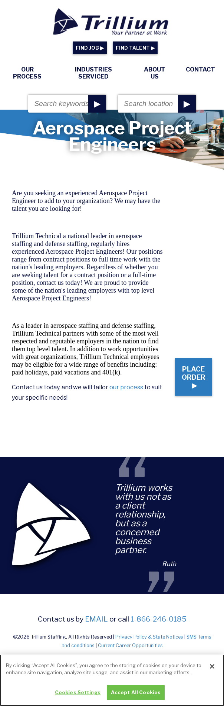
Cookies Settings (78, 696)
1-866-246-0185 (159, 619)
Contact (200, 69)
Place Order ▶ (193, 377)
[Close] (212, 670)
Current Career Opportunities (130, 645)
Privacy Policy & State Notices (149, 637)
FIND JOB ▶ (90, 48)
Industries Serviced (93, 73)
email (96, 619)
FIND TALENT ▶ (135, 48)
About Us (154, 73)
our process (126, 387)
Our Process (27, 73)
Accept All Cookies (136, 696)
